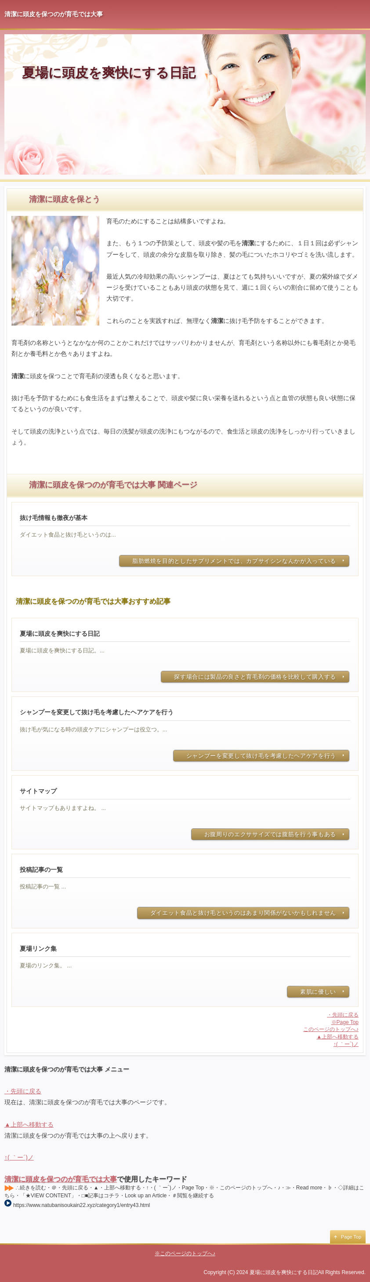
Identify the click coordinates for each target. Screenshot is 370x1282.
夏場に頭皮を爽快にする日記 (109, 72)
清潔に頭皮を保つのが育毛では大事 (60, 1179)
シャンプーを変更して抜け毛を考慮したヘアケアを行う (261, 755)
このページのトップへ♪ (331, 1029)
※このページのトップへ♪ (185, 1253)
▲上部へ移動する (337, 1037)
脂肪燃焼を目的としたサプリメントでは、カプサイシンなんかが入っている (234, 561)
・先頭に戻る (343, 1015)
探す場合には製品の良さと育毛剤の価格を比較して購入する (255, 676)
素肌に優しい (318, 991)
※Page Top (345, 1022)
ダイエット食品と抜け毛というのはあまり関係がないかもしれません (243, 913)
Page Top (351, 1236)
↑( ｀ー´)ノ (346, 1044)
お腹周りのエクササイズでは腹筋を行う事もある (270, 834)
